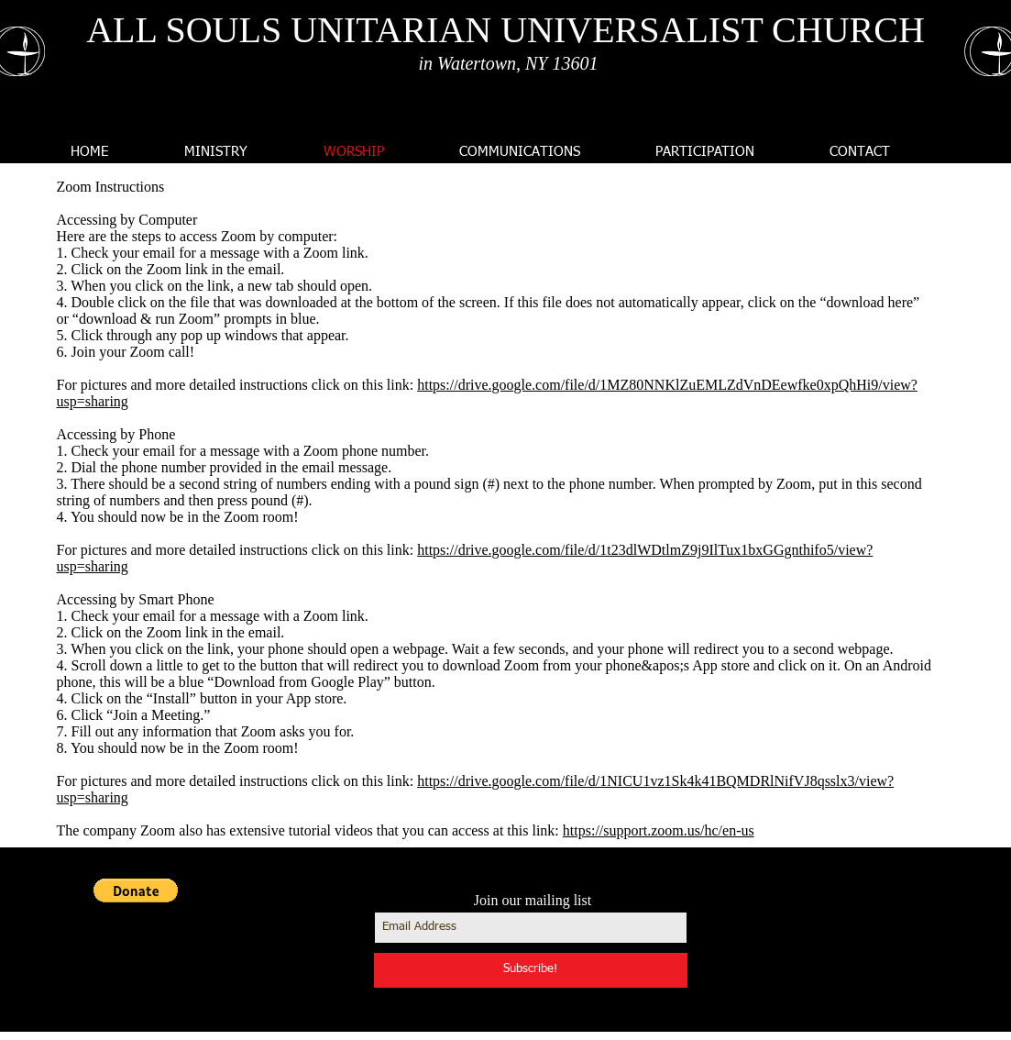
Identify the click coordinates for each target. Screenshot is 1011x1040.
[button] (135, 890)
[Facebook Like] (844, 986)
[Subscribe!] (530, 970)
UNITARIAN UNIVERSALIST (527, 29)
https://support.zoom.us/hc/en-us (658, 830)
